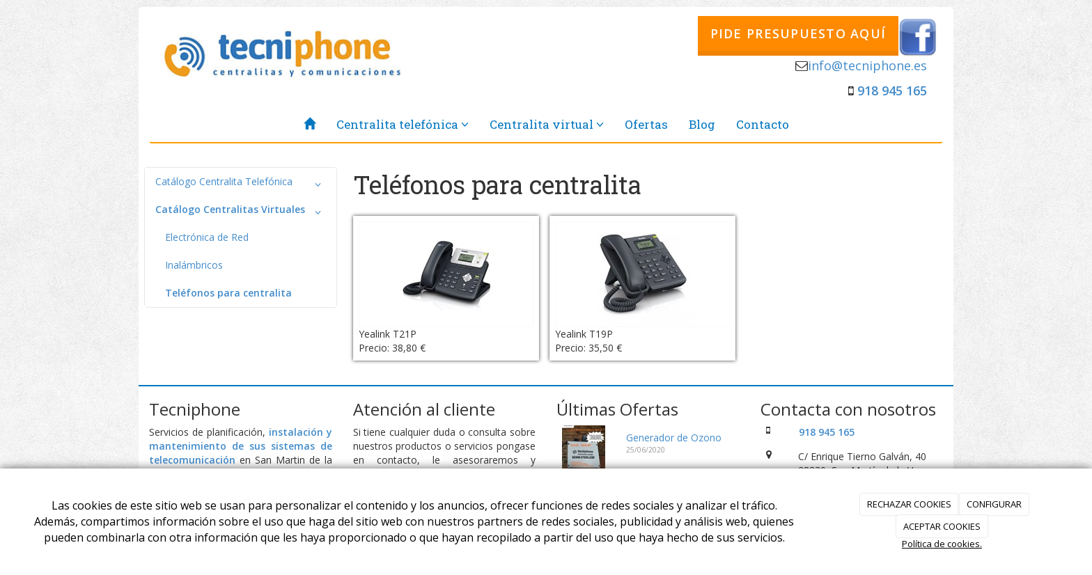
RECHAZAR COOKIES (909, 504)
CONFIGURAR (994, 504)
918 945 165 (892, 90)
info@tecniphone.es (867, 65)
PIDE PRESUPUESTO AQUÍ (798, 33)
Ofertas (646, 124)
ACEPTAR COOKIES (942, 526)
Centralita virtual (547, 124)
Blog (702, 124)
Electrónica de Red (207, 237)
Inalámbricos (194, 264)
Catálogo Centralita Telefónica (240, 184)
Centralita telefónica (402, 124)
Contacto (762, 124)
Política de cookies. (942, 543)
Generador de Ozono (674, 437)
